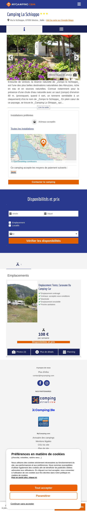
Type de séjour (18, 219)
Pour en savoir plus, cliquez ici (24, 478)
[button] (43, 143)
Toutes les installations (22, 129)
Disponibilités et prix (43, 342)
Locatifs (15, 225)
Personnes (15, 229)
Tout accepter (43, 487)
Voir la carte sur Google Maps (59, 20)
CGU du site (43, 445)
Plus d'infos (43, 372)
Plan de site (43, 448)
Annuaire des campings (43, 438)
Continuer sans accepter (22, 503)
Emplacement (18, 222)
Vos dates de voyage (21, 209)
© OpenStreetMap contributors (24, 161)
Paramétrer (43, 495)
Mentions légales (43, 441)
